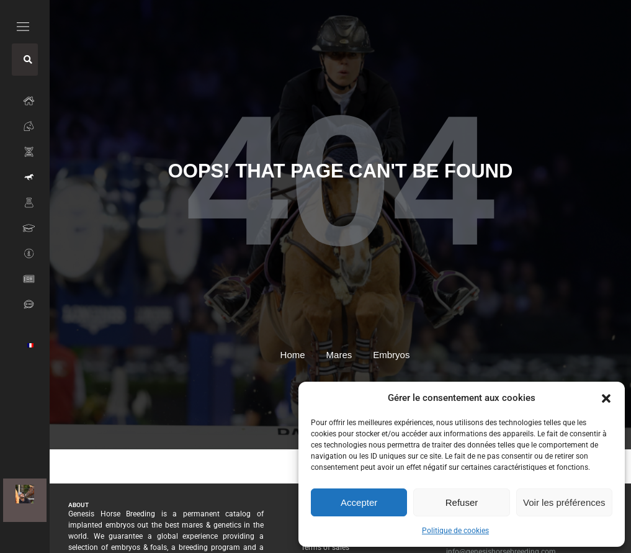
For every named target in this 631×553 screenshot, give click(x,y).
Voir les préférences (564, 502)
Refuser (461, 502)
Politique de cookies (455, 530)
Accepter (359, 502)
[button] (606, 398)
